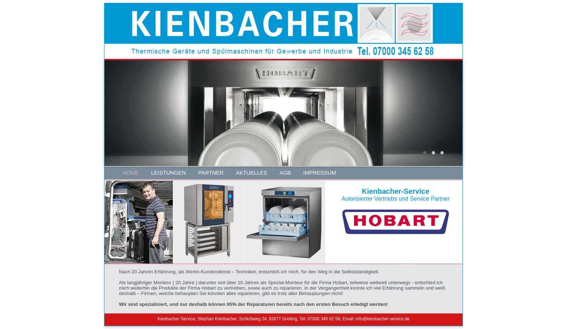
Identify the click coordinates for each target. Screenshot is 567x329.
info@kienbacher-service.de (383, 318)
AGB (285, 173)
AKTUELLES (251, 173)
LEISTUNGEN (168, 173)
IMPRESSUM (319, 173)
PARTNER (210, 173)
